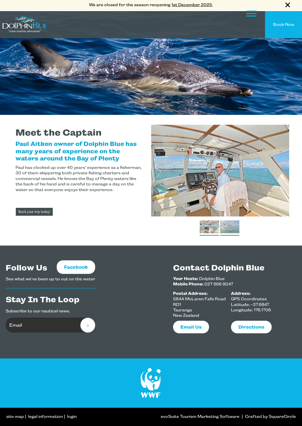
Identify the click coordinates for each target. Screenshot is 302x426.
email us (191, 327)
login (72, 416)
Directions (251, 327)
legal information (45, 416)
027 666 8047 (218, 284)
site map (15, 416)
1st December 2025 (191, 4)
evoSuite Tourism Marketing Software (200, 416)
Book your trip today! (34, 212)
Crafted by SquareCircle (270, 416)
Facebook (76, 267)
